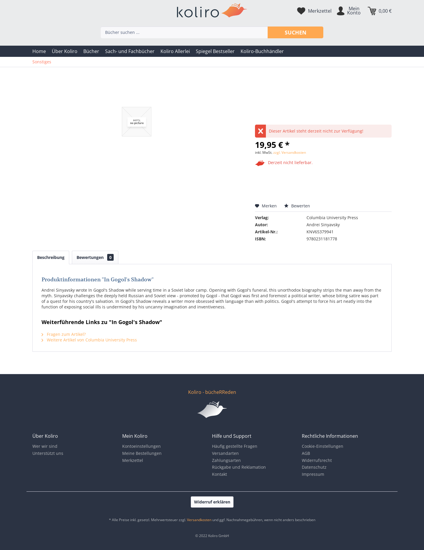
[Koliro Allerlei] (175, 51)
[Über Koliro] (64, 51)
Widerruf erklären (212, 502)
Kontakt (219, 474)
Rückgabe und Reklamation (239, 467)
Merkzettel (132, 460)
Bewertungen (95, 257)
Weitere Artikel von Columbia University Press (89, 340)
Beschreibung (50, 257)
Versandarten (225, 453)
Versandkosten (199, 519)
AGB (306, 453)
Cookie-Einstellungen (322, 446)
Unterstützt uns (47, 453)
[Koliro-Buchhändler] (262, 51)
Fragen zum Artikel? (64, 334)
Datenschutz (314, 467)
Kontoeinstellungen (141, 446)
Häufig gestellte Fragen (234, 446)
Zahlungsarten (226, 460)
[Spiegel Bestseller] (215, 51)
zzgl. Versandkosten (289, 152)
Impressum (313, 474)
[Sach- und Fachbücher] (130, 51)
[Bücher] (91, 51)
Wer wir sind (44, 446)
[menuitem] (39, 51)
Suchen (296, 32)
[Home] (39, 51)
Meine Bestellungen (142, 453)
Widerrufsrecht (317, 460)
